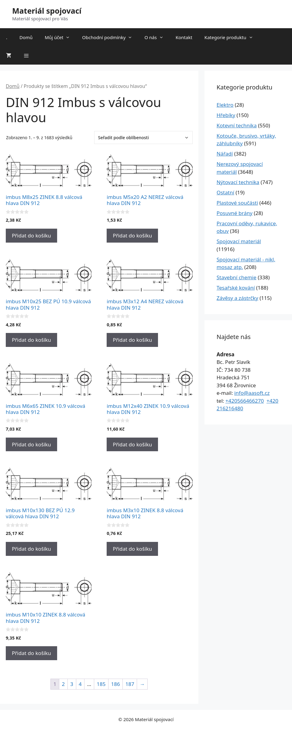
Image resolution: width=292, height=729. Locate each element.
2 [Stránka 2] (63, 683)
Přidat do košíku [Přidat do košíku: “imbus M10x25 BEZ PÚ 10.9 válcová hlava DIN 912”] (31, 339)
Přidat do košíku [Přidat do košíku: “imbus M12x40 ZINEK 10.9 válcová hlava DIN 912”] (132, 444)
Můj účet (60, 37)
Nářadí (225, 153)
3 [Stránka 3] (71, 683)
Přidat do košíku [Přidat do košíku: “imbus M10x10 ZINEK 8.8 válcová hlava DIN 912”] (31, 653)
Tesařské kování (236, 287)
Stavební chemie (236, 277)
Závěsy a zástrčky (237, 297)
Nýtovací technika (238, 182)
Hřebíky (226, 115)
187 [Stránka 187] (129, 683)
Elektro (225, 104)
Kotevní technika (237, 125)
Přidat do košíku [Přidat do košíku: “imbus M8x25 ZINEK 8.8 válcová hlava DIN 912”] (31, 235)
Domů (26, 37)
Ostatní (225, 192)
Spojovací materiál (239, 241)
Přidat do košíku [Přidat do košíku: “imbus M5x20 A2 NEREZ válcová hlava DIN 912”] (132, 235)
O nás (157, 37)
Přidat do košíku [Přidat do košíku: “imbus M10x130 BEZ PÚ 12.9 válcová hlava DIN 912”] (31, 548)
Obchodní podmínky (110, 37)
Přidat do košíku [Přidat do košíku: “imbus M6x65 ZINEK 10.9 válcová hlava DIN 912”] (31, 444)
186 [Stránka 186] (115, 683)
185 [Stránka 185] (101, 683)
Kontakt (184, 37)
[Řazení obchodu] (143, 137)
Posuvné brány (234, 213)
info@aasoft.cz (252, 392)
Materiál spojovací (46, 10)
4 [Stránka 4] (80, 683)
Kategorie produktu (231, 37)
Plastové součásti (237, 202)
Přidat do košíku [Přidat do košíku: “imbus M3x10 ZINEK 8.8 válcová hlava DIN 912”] (132, 548)
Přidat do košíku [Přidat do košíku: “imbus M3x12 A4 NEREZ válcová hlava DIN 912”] (132, 339)
